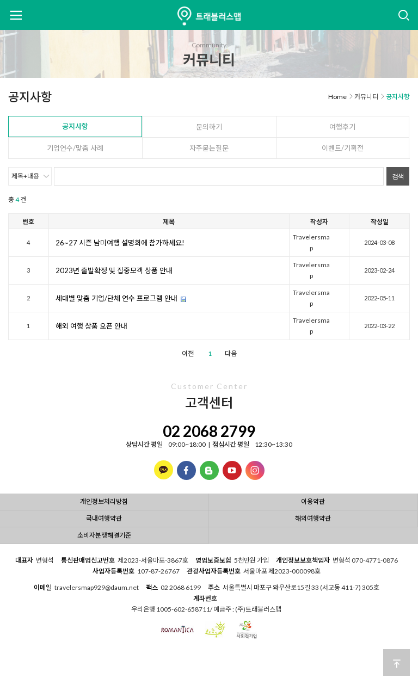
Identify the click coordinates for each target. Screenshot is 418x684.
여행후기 (342, 126)
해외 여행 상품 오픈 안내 (91, 326)
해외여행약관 (313, 518)
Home (337, 97)
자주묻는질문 (209, 148)
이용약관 (313, 501)
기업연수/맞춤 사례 (75, 148)
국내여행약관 (104, 518)
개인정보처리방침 (104, 501)
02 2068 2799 (209, 431)
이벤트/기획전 (343, 148)
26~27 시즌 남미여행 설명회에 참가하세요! (120, 242)
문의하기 (209, 126)
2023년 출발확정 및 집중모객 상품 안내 (114, 270)
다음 (231, 353)
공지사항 (75, 126)
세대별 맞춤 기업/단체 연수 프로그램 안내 (116, 298)
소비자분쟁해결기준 (104, 535)
